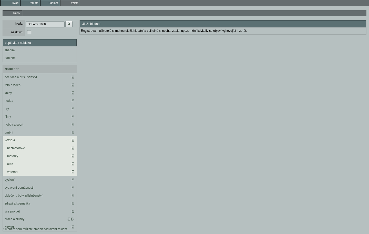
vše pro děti (12, 211)
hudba (9, 101)
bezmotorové (16, 148)
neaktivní (17, 32)
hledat (19, 23)
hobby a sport (14, 124)
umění (9, 132)
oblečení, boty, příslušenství (24, 195)
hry (7, 108)
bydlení (10, 179)
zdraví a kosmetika (17, 203)
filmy (8, 116)
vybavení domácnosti (19, 187)
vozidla (10, 140)
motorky (12, 156)
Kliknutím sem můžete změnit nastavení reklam (35, 229)
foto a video (12, 85)
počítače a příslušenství (21, 77)
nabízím (10, 58)
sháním (10, 50)
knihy (8, 93)
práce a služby (14, 219)
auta (10, 164)
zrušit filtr (12, 69)
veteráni (12, 172)
